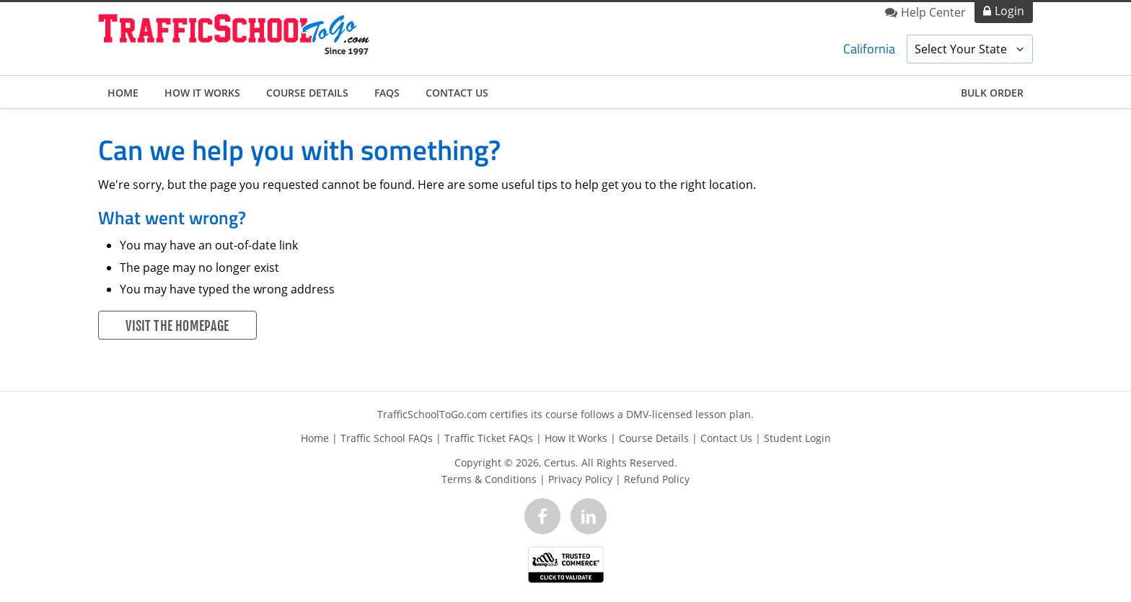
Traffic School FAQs (386, 438)
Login (1009, 11)
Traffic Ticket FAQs (488, 438)
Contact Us (457, 92)
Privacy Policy (580, 479)
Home (122, 92)
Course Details (307, 92)
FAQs (387, 92)
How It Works (202, 92)
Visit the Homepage (177, 326)
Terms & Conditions (489, 479)
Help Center (933, 12)
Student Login (797, 438)
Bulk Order (992, 92)
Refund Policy (657, 479)
